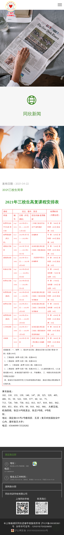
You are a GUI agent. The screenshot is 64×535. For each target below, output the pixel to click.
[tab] (32, 454)
